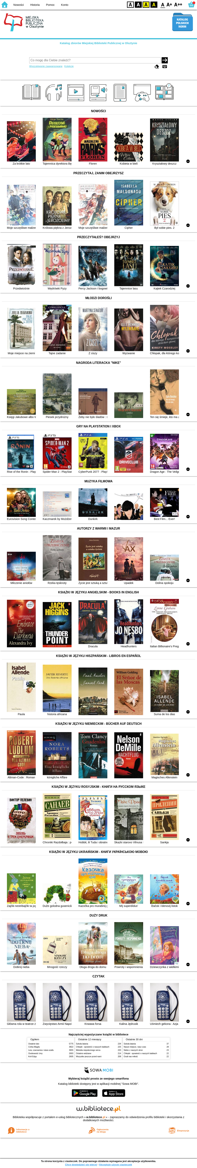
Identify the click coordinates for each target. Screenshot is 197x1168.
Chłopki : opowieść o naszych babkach (92, 1047)
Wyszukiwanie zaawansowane (46, 66)
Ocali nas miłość (131, 1056)
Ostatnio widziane (83, 1053)
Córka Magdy (34, 1047)
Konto (64, 4)
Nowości (18, 4)
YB (146, 4)
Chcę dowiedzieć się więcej (81, 1164)
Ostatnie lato (33, 1044)
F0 (162, 4)
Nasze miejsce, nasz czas (135, 1047)
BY (154, 4)
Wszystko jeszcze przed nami (88, 1056)
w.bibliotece (95, 1117)
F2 (178, 4)
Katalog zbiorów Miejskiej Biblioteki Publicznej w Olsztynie (98, 43)
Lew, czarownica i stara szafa (40, 1050)
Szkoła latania (82, 1044)
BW (138, 4)
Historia (35, 4)
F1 (169, 4)
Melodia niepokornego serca (88, 1050)
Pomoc (50, 4)
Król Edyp (32, 1056)
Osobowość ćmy (35, 1053)
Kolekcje (68, 66)
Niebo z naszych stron (133, 1050)
